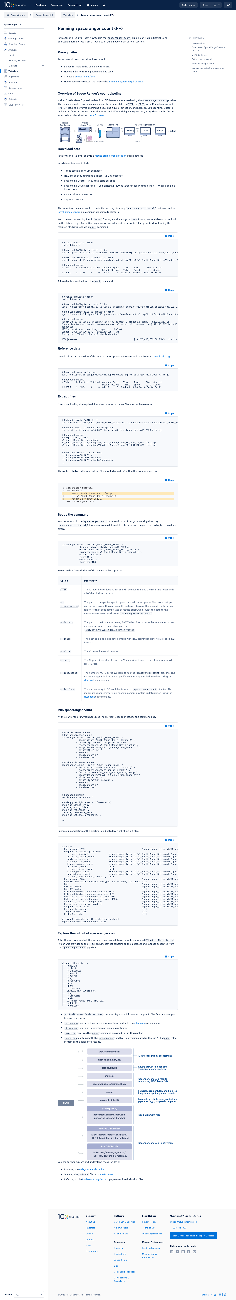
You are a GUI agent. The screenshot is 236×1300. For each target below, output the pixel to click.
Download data (199, 54)
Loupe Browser (95, 115)
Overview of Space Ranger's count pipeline (208, 49)
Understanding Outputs (95, 1179)
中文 (213, 1294)
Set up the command (202, 59)
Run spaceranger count (203, 63)
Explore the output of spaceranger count (208, 69)
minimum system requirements (126, 81)
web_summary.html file (91, 1169)
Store (205, 5)
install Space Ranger (69, 211)
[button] (43, 55)
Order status (188, 5)
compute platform (85, 76)
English (205, 1294)
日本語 (222, 1294)
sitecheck (89, 680)
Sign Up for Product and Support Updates (193, 1235)
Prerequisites (198, 42)
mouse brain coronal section (110, 155)
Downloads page (162, 356)
